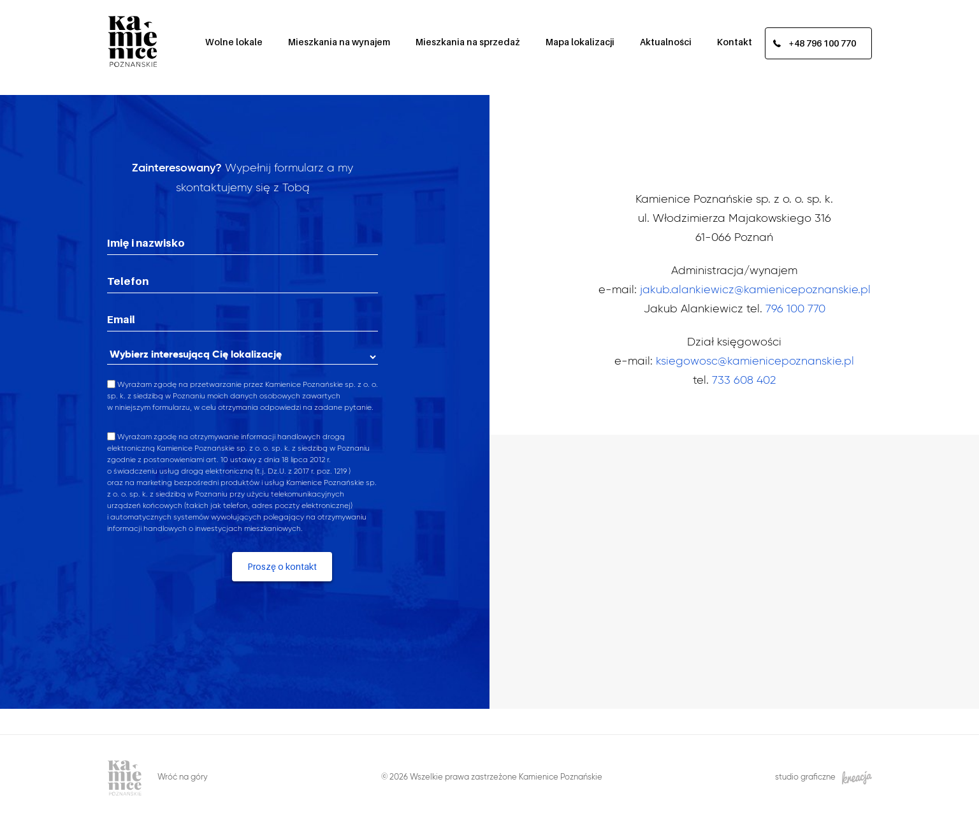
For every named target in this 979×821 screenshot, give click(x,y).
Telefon (128, 281)
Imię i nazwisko (146, 242)
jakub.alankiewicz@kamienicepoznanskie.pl (755, 290)
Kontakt (734, 41)
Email (121, 319)
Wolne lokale (234, 41)
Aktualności (666, 41)
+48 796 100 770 (822, 43)
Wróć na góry (182, 777)
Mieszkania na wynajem (339, 41)
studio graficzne (823, 778)
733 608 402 (744, 380)
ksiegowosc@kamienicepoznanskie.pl (755, 361)
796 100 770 (795, 309)
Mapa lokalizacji (580, 41)
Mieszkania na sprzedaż (468, 41)
